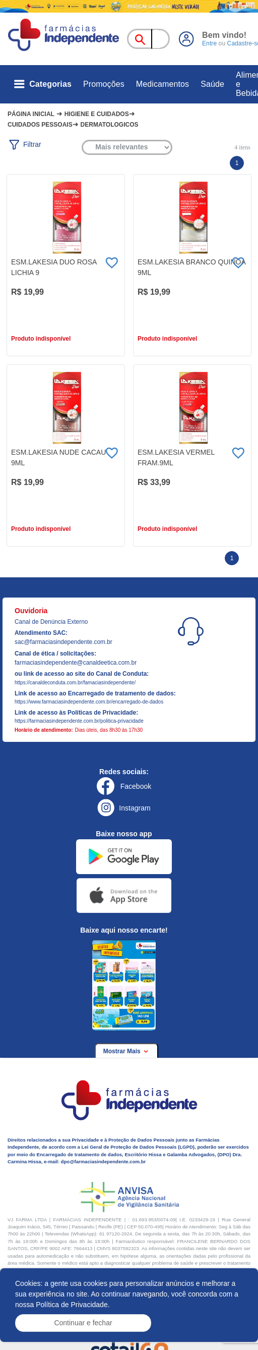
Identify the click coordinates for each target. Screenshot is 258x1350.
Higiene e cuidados (96, 114)
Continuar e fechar (83, 1323)
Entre (209, 43)
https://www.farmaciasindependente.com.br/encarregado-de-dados (89, 702)
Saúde (212, 84)
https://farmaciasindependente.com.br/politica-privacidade (79, 721)
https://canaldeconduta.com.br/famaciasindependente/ (75, 682)
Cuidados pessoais (40, 124)
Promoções (103, 84)
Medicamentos (162, 84)
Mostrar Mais (126, 1051)
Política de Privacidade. (72, 1305)
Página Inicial (31, 114)
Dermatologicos (110, 124)
